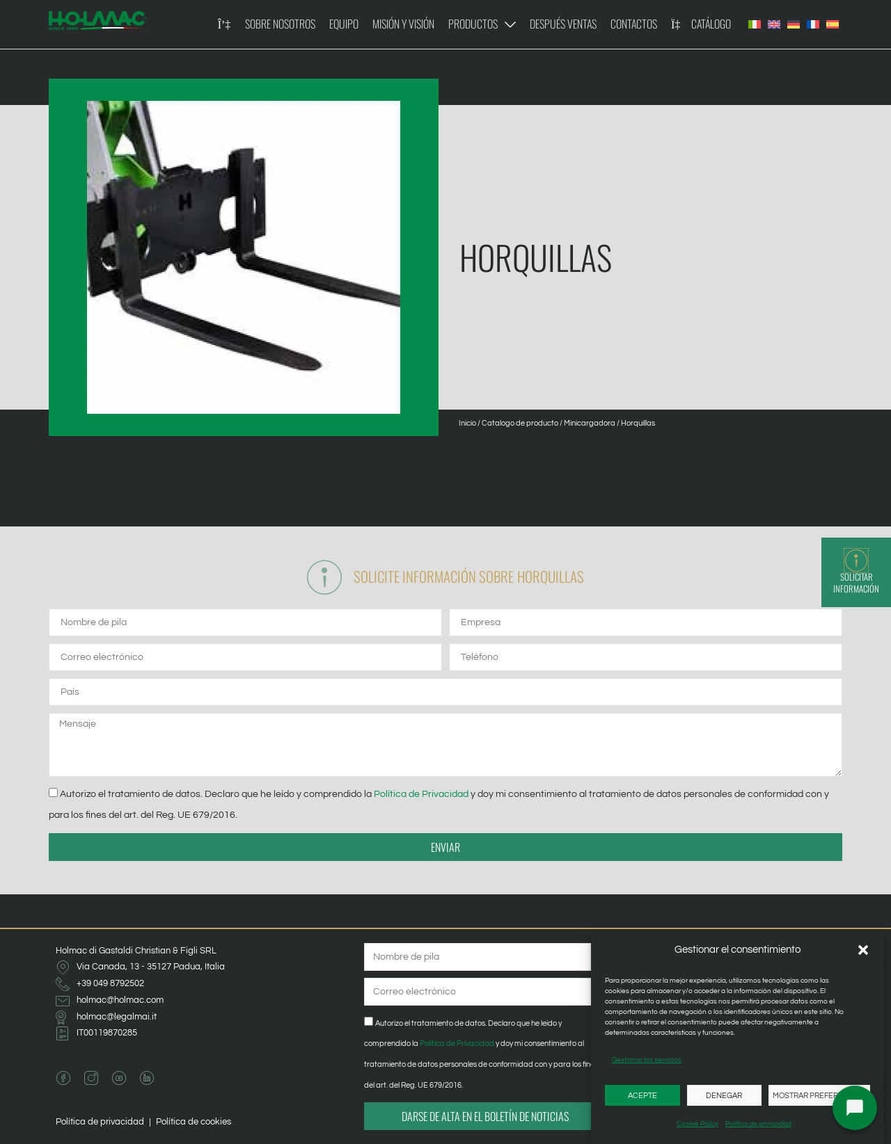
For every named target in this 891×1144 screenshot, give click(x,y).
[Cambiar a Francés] (813, 24)
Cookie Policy (697, 1123)
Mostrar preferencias (819, 1095)
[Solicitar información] (856, 560)
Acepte (642, 1095)
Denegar (724, 1095)
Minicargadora (589, 423)
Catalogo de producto (520, 423)
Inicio (467, 423)
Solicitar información (856, 582)
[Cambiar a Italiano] (754, 24)
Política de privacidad (758, 1123)
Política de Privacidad (421, 794)
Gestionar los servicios (646, 1059)
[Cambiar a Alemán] (793, 24)
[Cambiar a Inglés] (774, 24)
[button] (863, 950)
